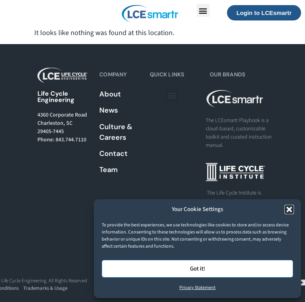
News (108, 110)
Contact (113, 153)
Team (108, 169)
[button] (289, 209)
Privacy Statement (197, 287)
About (110, 94)
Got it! (197, 269)
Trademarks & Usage (45, 288)
